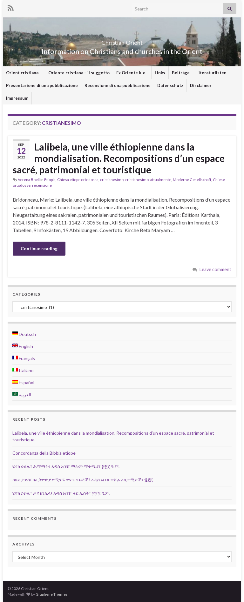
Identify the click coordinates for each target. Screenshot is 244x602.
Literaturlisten (211, 72)
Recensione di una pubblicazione (118, 85)
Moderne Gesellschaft (192, 179)
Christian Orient (122, 41)
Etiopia (50, 179)
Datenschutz (170, 85)
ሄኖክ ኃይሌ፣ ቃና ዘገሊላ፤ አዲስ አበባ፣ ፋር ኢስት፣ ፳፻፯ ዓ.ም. (61, 493)
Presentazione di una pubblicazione (42, 85)
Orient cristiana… (24, 72)
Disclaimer (201, 85)
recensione (42, 185)
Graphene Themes (52, 594)
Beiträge (181, 72)
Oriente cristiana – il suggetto (79, 72)
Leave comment (215, 269)
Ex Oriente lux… (132, 72)
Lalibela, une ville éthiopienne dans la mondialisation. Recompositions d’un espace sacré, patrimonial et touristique (119, 158)
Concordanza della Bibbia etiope (44, 453)
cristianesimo (112, 179)
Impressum (17, 98)
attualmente (160, 179)
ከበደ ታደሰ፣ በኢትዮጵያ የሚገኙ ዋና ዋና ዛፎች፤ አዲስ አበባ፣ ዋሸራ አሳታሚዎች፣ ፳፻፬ (82, 479)
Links (160, 72)
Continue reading (39, 248)
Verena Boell (29, 179)
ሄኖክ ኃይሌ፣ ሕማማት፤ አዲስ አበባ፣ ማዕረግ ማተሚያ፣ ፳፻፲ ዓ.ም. (65, 466)
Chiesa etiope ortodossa (77, 179)
